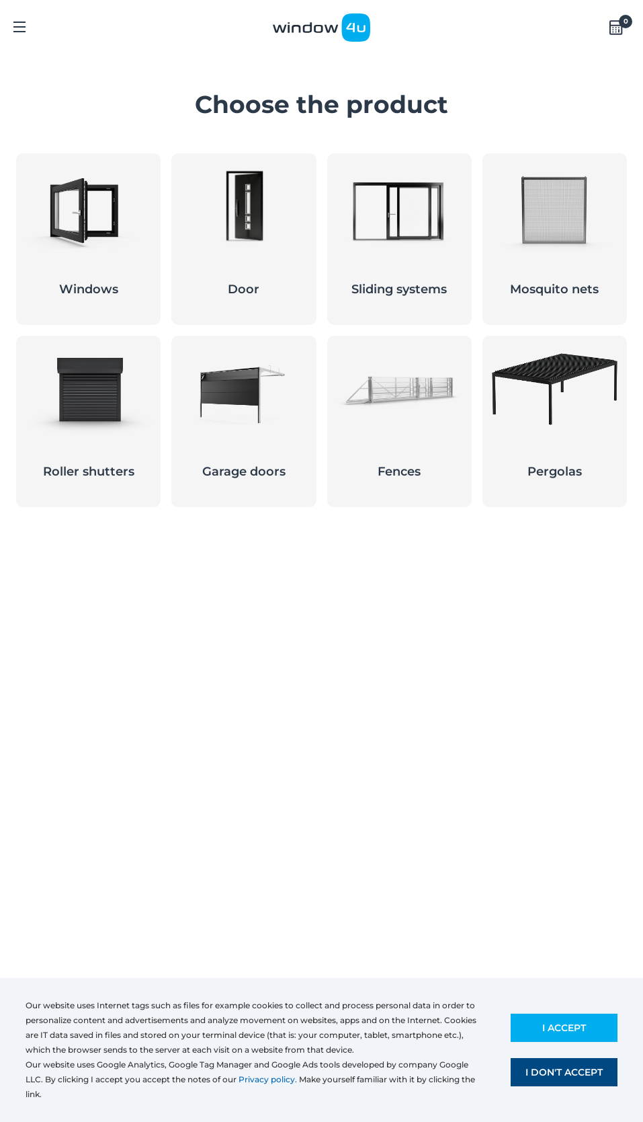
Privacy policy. (268, 1079)
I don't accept (564, 1072)
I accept (564, 1028)
